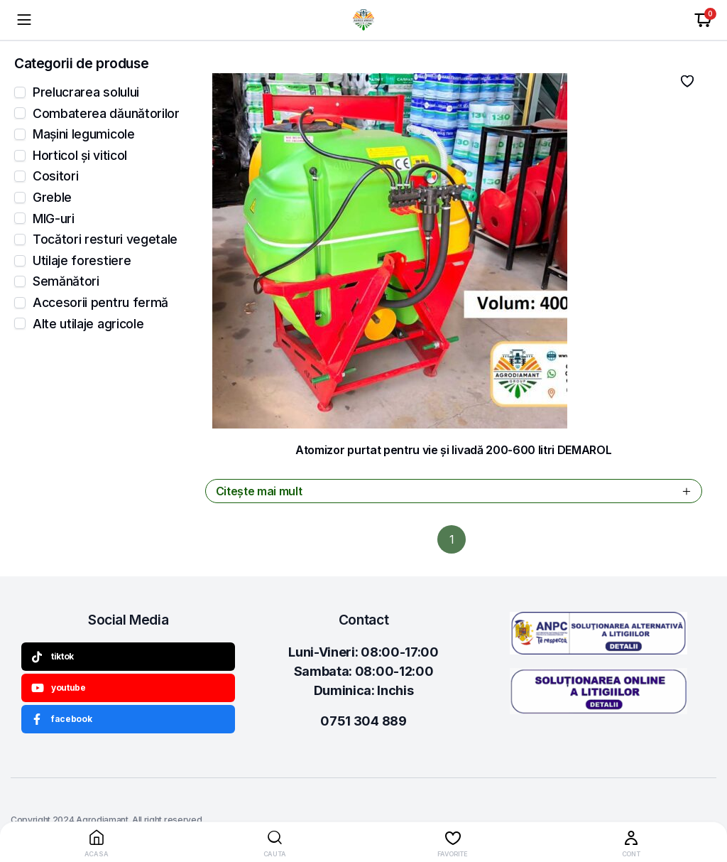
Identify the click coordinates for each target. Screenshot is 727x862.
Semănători (66, 281)
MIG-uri (54, 218)
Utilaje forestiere (82, 260)
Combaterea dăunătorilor (106, 113)
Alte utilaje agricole (88, 324)
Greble (52, 197)
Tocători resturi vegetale (105, 239)
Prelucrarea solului (86, 92)
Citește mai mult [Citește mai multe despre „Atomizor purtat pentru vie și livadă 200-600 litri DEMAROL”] (455, 491)
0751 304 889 (363, 720)
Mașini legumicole (84, 134)
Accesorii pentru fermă (100, 302)
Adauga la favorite (687, 81)
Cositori (55, 176)
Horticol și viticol (80, 155)
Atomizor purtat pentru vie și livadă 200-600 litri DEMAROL (453, 450)
